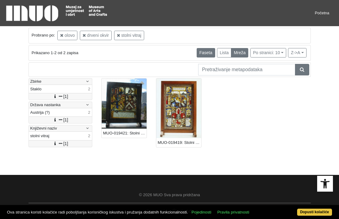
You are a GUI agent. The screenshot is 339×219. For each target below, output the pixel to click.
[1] (60, 96)
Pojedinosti (218, 209)
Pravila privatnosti (250, 209)
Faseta (205, 52)
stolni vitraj (129, 35)
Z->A (295, 52)
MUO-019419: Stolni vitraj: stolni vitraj (179, 142)
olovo (67, 35)
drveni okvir (96, 35)
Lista (224, 52)
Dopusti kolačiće (296, 209)
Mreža (240, 52)
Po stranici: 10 (266, 52)
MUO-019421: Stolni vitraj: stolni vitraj (125, 133)
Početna (322, 13)
